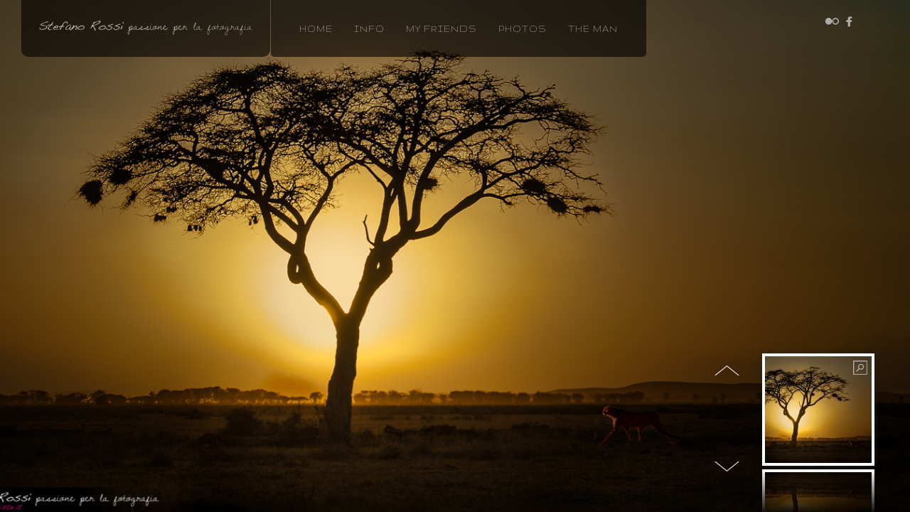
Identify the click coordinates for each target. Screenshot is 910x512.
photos (522, 28)
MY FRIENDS (441, 28)
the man (593, 28)
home (316, 28)
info (369, 28)
